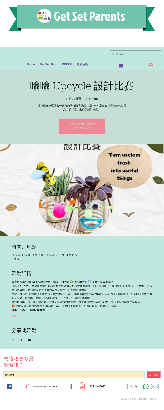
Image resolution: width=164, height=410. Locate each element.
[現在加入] (154, 374)
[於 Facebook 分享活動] (13, 340)
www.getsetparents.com (45, 386)
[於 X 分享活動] (21, 340)
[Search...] (135, 54)
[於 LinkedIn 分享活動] (29, 340)
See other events (82, 128)
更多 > (15, 316)
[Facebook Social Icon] (9, 386)
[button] (120, 64)
